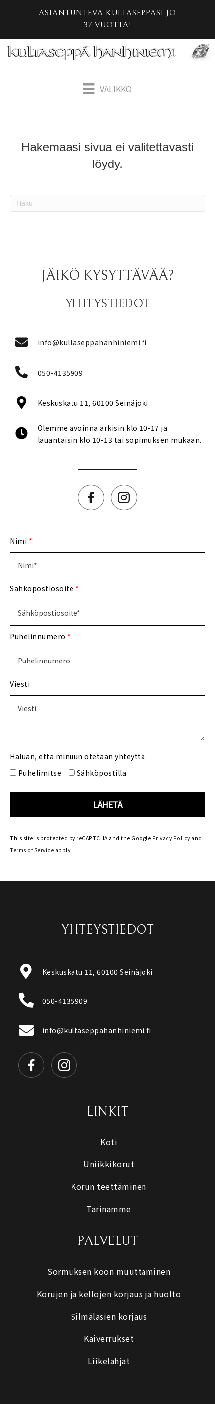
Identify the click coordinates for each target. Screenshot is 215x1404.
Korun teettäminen (108, 1186)
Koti (108, 1142)
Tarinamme (108, 1209)
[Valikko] (107, 89)
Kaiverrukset (109, 1338)
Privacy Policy (171, 838)
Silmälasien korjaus (109, 1316)
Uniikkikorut (108, 1164)
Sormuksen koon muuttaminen (108, 1271)
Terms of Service (32, 850)
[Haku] (107, 203)
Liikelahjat (109, 1361)
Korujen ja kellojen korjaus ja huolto (109, 1294)
